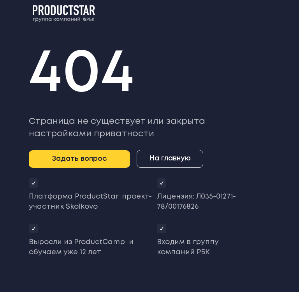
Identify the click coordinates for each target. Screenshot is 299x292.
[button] (79, 159)
